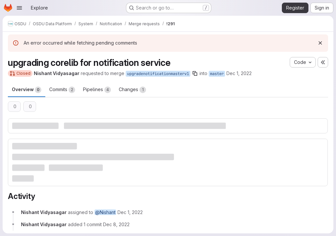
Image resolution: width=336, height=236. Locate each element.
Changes (132, 90)
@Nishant (105, 212)
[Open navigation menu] (19, 8)
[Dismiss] (320, 43)
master (217, 73)
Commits (62, 90)
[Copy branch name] (195, 73)
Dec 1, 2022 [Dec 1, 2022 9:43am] (239, 73)
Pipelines (97, 90)
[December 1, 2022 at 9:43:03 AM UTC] (130, 212)
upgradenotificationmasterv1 (158, 73)
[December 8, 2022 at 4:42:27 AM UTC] (116, 224)
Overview (26, 90)
